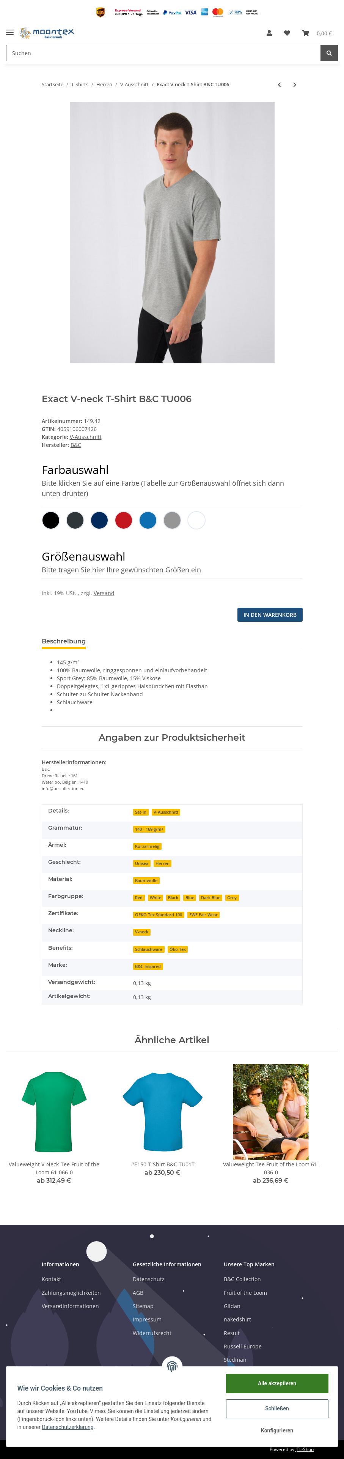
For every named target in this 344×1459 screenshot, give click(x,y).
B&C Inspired (148, 966)
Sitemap (143, 1306)
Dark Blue (210, 897)
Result (232, 1333)
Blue (189, 897)
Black (173, 897)
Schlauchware (148, 949)
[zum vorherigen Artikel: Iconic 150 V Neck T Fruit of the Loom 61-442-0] (279, 84)
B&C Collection (242, 1279)
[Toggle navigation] (10, 29)
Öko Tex (178, 949)
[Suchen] (163, 53)
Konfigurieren (275, 1430)
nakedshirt (237, 1319)
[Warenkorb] (317, 33)
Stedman (235, 1359)
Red (139, 897)
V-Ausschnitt (86, 436)
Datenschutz (149, 1279)
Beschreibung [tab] (64, 641)
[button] (269, 33)
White (155, 897)
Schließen (276, 1408)
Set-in (140, 812)
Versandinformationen (70, 1306)
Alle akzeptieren (275, 1383)
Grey (232, 897)
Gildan (232, 1306)
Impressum (147, 1319)
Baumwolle (146, 880)
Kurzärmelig (147, 846)
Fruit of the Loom (245, 1292)
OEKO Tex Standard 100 (158, 914)
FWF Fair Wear (203, 914)
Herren (163, 863)
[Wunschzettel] (287, 33)
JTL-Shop (304, 1449)
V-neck (141, 932)
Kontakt (51, 1279)
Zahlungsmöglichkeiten (71, 1292)
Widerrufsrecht (152, 1333)
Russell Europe (243, 1346)
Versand (104, 593)
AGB (138, 1292)
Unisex (141, 863)
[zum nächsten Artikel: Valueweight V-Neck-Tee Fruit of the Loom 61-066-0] (295, 84)
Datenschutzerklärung (79, 1427)
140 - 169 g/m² (149, 829)
